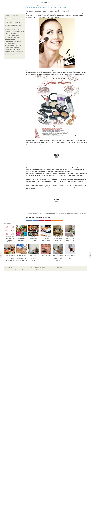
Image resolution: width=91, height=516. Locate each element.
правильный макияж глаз (43, 213)
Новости (32, 7)
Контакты (32, 267)
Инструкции (57, 7)
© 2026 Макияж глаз (8, 267)
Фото (64, 7)
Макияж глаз (45, 3)
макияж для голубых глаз (78, 213)
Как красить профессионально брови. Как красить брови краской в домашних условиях (14, 37)
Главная (25, 7)
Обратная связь (59, 267)
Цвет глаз (50, 7)
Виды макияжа (40, 7)
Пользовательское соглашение (40, 267)
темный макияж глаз (70, 213)
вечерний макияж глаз (34, 213)
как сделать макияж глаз (61, 213)
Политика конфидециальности (36, 269)
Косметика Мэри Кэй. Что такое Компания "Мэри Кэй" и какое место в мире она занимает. (14, 31)
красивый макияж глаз (52, 213)
